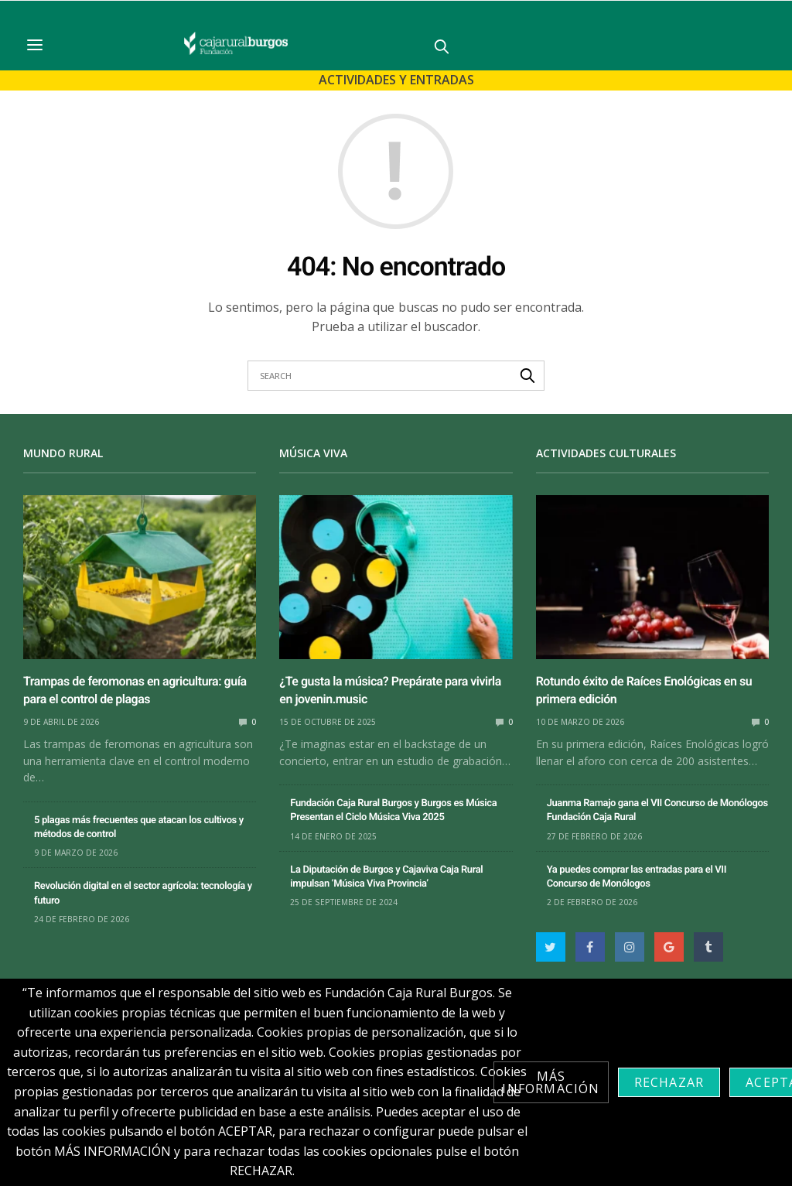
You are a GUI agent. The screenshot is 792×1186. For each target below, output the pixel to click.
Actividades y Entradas (396, 79)
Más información (550, 1082)
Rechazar (669, 1082)
